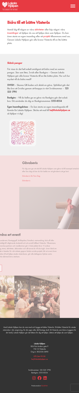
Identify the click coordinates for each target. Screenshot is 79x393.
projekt (46, 36)
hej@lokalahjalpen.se (39, 359)
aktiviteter (39, 29)
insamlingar (12, 32)
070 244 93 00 (39, 356)
